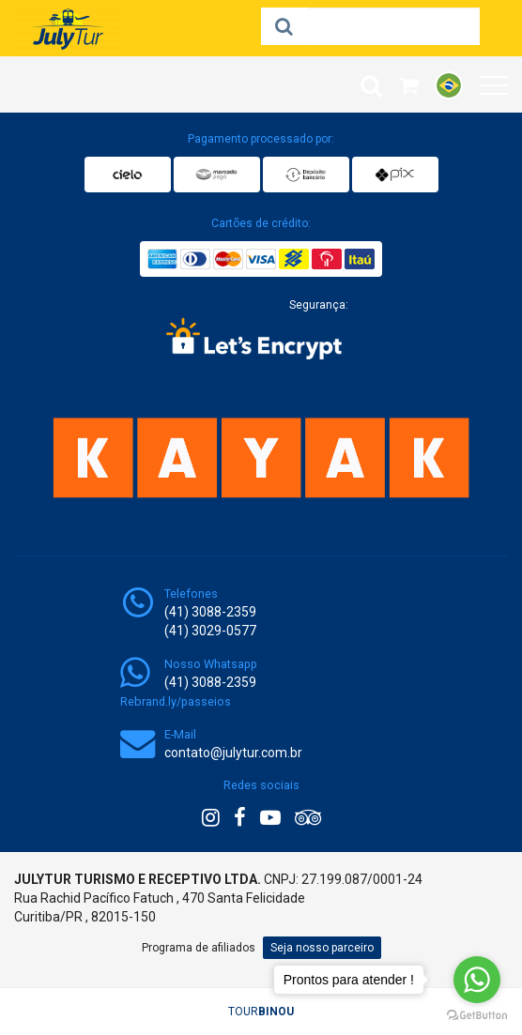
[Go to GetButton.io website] (477, 1016)
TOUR (261, 1011)
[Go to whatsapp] (476, 979)
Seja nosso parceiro (322, 947)
